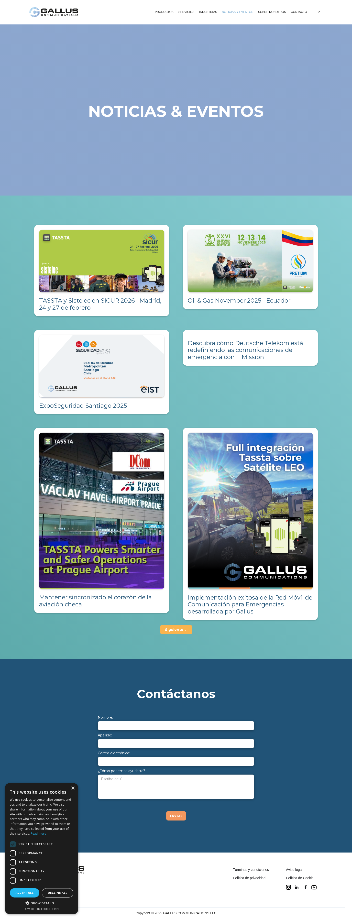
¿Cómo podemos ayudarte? (121, 771)
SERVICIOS (186, 12)
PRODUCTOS (164, 12)
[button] (316, 12)
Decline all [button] (57, 893)
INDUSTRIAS (208, 12)
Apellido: (105, 735)
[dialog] (41, 848)
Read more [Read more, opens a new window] (38, 833)
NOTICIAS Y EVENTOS (237, 12)
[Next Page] (176, 629)
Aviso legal (294, 870)
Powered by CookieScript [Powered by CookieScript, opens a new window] (42, 909)
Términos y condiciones (251, 870)
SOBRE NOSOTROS (272, 12)
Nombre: (105, 717)
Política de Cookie (300, 878)
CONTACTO (299, 12)
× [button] (73, 788)
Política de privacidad (249, 878)
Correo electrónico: (114, 753)
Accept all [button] (25, 893)
